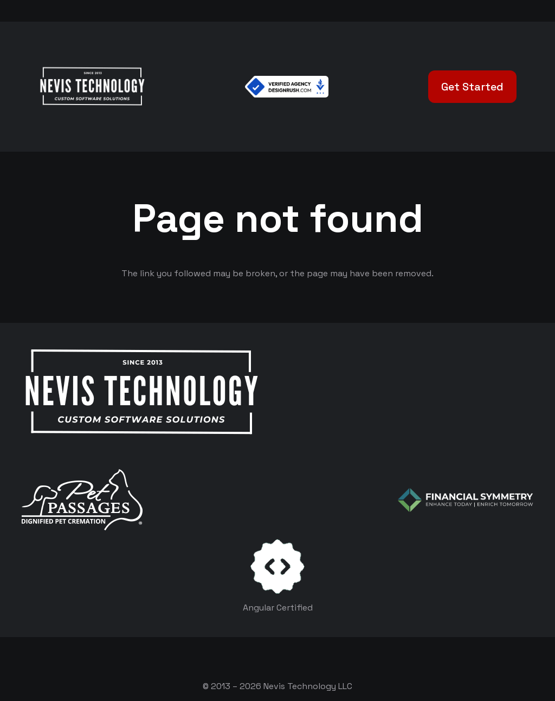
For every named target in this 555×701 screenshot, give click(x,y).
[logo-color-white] (465, 500)
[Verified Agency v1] (286, 87)
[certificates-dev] (277, 566)
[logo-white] (82, 499)
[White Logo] (91, 86)
